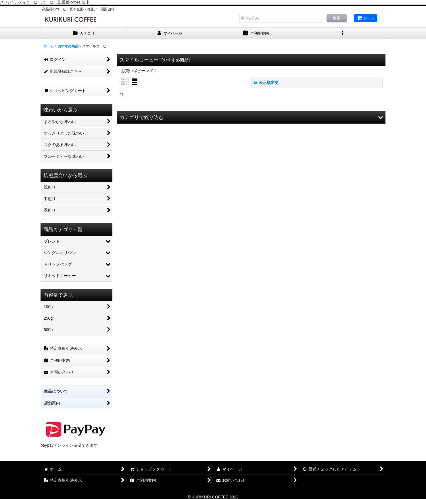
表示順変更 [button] (266, 82)
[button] (342, 33)
